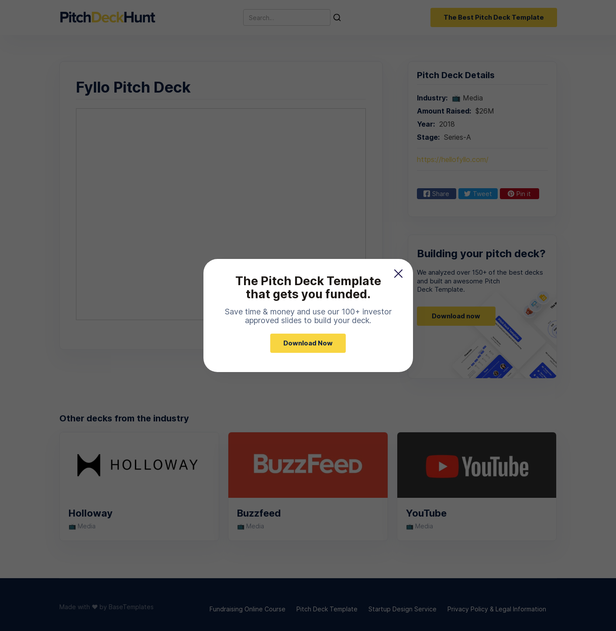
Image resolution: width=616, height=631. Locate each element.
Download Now (308, 343)
